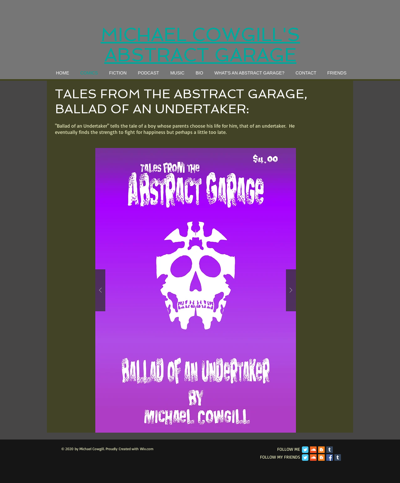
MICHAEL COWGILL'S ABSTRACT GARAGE (200, 45)
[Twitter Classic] (305, 449)
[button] (195, 290)
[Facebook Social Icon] (329, 457)
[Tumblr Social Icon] (329, 449)
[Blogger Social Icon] (321, 449)
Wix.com (146, 448)
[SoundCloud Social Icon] (313, 449)
